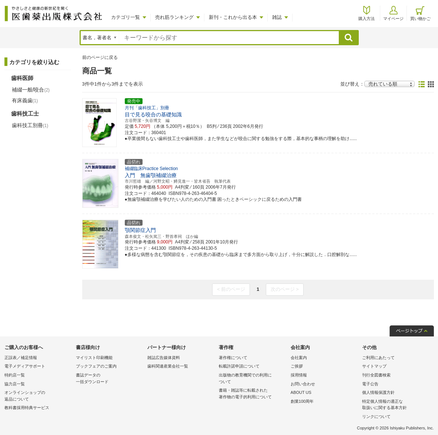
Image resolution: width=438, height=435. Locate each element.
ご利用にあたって (378, 357)
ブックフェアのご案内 (96, 366)
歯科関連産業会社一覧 (167, 366)
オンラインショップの (38, 396)
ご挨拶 (297, 366)
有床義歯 (25, 100)
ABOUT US (301, 392)
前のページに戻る (100, 57)
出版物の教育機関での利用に (253, 379)
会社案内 (299, 357)
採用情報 (299, 375)
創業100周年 (302, 401)
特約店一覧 (14, 375)
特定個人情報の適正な (396, 405)
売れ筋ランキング (174, 17)
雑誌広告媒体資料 (163, 357)
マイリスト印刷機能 (94, 357)
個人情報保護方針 (378, 392)
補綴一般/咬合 (31, 90)
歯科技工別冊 (30, 125)
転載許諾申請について (239, 366)
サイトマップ (374, 366)
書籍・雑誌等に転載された (253, 394)
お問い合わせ (303, 384)
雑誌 (277, 17)
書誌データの (110, 379)
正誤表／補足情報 (20, 357)
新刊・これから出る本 (233, 17)
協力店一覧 (14, 384)
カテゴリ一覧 (125, 17)
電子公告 (370, 384)
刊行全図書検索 (376, 375)
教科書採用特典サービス (26, 407)
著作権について (233, 357)
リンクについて (376, 416)
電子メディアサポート (24, 366)
